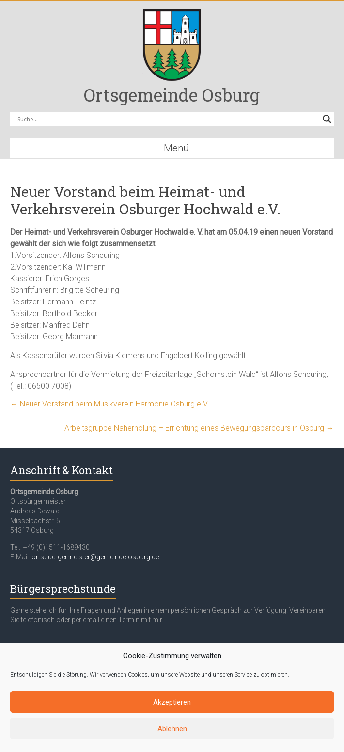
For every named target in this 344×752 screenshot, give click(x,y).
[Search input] (167, 119)
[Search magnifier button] (327, 119)
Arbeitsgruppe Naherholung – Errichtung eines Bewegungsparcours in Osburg (199, 428)
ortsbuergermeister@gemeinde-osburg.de (95, 557)
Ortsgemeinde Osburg (172, 94)
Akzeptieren (172, 702)
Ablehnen (172, 728)
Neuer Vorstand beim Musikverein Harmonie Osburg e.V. (109, 403)
